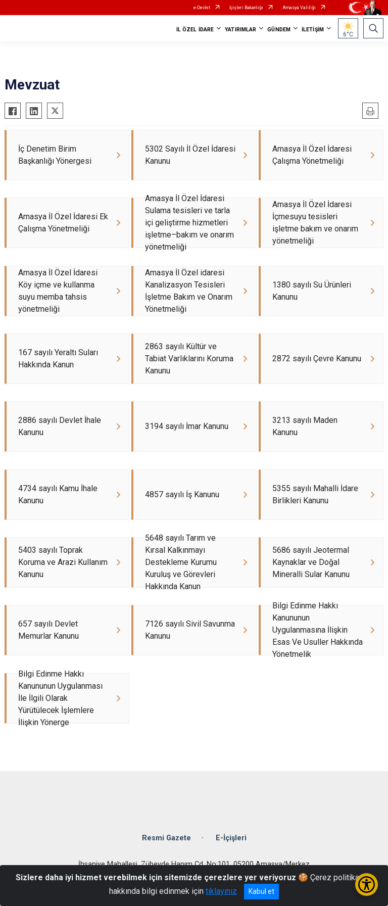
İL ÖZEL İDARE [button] (195, 29)
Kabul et (261, 891)
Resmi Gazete (166, 841)
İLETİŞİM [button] (313, 29)
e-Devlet (201, 7)
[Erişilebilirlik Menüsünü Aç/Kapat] (366, 884)
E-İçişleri (231, 841)
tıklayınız (221, 891)
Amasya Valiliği (299, 7)
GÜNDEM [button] (278, 29)
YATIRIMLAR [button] (240, 29)
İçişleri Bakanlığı (246, 7)
